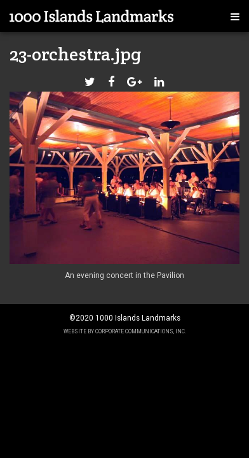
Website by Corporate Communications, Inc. (125, 331)
